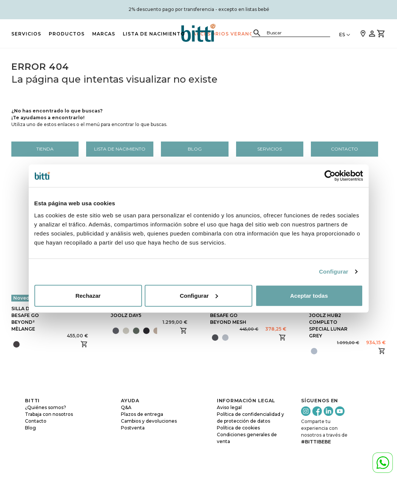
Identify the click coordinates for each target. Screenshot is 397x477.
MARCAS (103, 34)
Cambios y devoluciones (149, 421)
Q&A (126, 407)
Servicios (26, 34)
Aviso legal (229, 407)
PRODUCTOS (67, 34)
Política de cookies (238, 428)
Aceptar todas (309, 295)
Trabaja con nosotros (49, 414)
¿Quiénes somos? (45, 407)
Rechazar (88, 295)
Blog (195, 149)
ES (342, 34)
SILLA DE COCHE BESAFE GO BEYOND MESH (230, 315)
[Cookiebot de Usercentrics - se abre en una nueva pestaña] (330, 176)
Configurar (333, 271)
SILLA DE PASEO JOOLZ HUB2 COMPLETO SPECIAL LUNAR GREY (328, 322)
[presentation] (160, 330)
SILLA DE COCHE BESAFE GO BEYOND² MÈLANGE (31, 319)
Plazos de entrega (142, 414)
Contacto (344, 149)
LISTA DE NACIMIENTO (154, 34)
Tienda (45, 149)
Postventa (133, 428)
